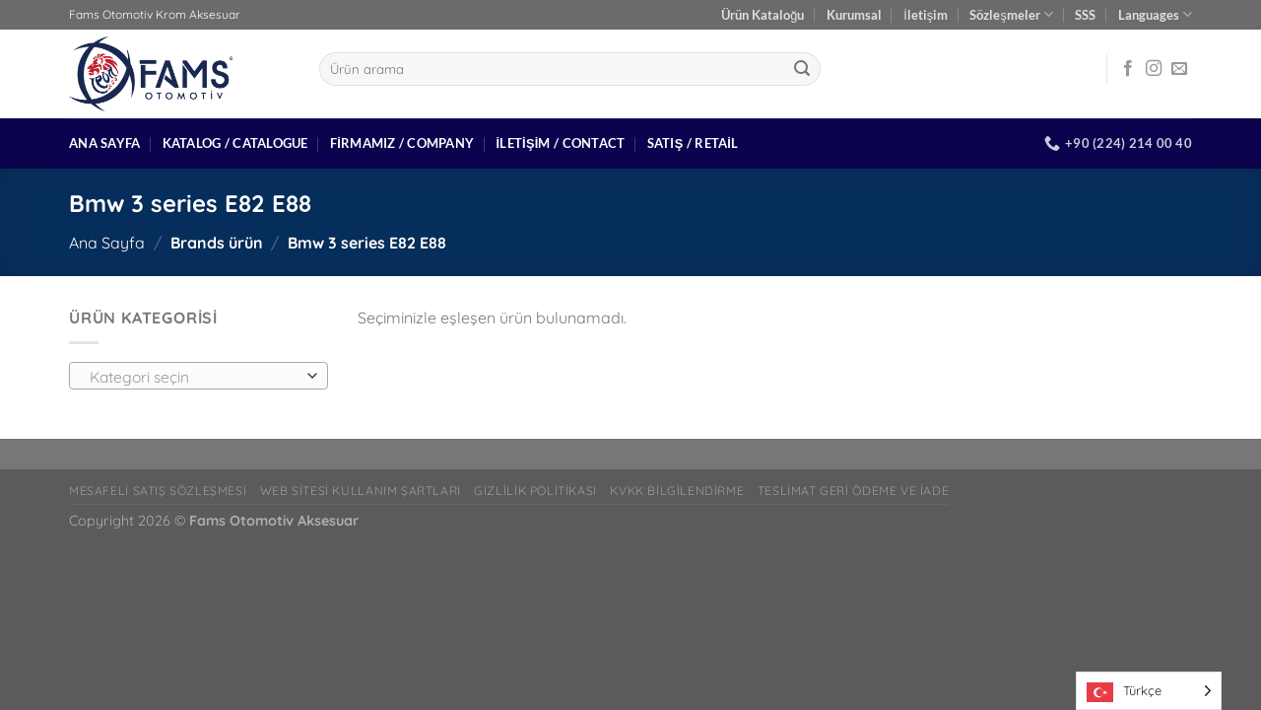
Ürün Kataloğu (762, 15)
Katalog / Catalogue (235, 143)
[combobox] (198, 376)
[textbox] (193, 376)
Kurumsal (854, 15)
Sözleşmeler (1011, 14)
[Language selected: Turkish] (1149, 691)
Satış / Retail (693, 143)
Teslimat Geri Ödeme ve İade (854, 490)
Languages (1155, 14)
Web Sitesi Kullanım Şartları (360, 490)
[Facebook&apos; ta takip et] (1128, 69)
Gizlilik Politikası (535, 490)
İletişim (925, 15)
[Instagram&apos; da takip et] (1153, 69)
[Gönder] (802, 69)
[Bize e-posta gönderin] (1179, 69)
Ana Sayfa (104, 143)
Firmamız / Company (402, 143)
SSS (1085, 15)
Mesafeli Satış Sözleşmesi (157, 490)
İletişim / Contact (560, 143)
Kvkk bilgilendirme (677, 490)
